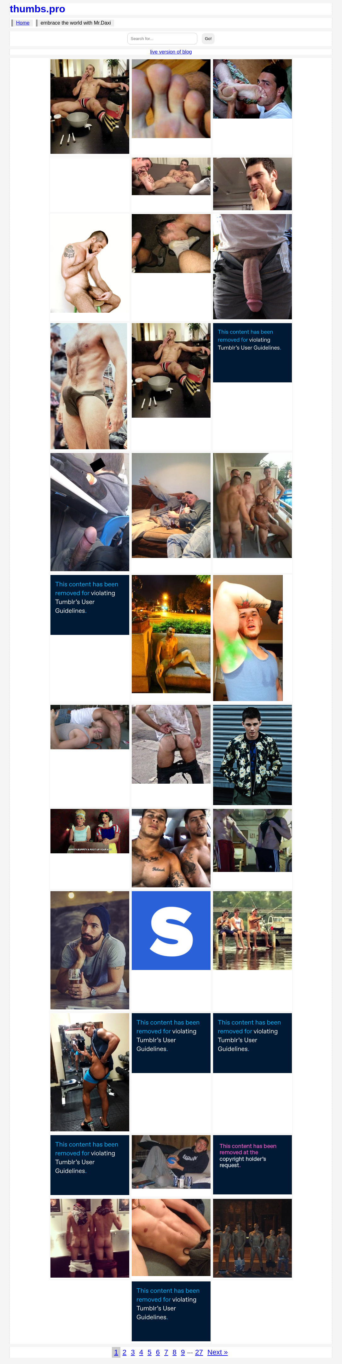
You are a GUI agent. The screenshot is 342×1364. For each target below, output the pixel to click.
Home (23, 23)
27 (199, 1352)
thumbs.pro (37, 9)
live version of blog (171, 52)
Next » (217, 1352)
